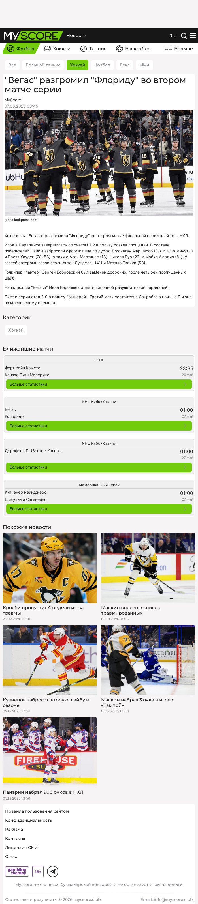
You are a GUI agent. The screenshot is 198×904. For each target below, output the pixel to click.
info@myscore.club (173, 899)
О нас (11, 856)
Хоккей (77, 65)
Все (12, 65)
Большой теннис (43, 65)
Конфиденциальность (28, 820)
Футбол (102, 65)
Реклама (14, 829)
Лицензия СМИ (21, 847)
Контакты (15, 838)
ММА (144, 65)
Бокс (125, 65)
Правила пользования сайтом (37, 811)
